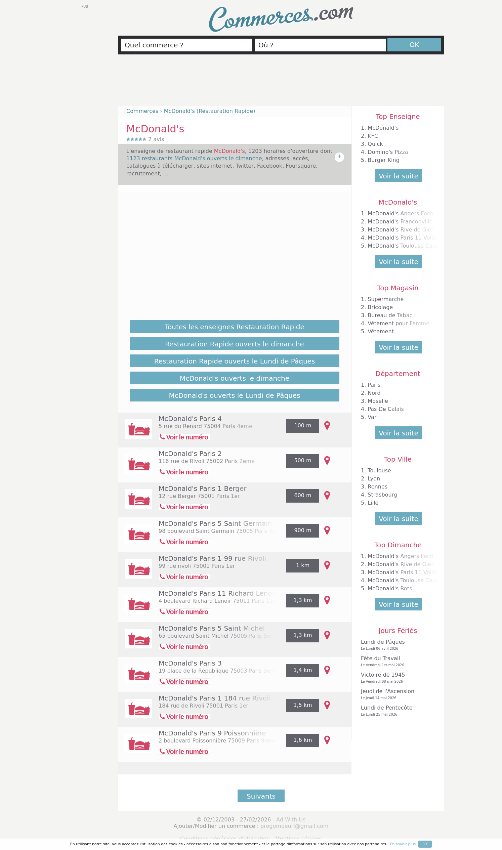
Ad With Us (290, 819)
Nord (374, 393)
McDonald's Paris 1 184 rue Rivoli (214, 698)
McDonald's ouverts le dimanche (234, 378)
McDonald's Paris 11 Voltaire (406, 238)
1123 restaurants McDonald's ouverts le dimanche (194, 158)
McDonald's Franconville (400, 221)
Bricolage (380, 307)
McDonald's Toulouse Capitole (408, 246)
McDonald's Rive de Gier (400, 229)
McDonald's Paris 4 (190, 419)
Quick (375, 144)
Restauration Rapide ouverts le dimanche (234, 344)
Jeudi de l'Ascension (396, 694)
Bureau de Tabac (390, 315)
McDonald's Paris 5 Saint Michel (212, 628)
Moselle (378, 401)
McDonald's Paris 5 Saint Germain (215, 523)
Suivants (261, 796)
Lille (373, 503)
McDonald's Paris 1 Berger (203, 488)
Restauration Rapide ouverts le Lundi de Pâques (234, 361)
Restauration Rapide (226, 111)
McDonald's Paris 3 (190, 663)
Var (372, 417)
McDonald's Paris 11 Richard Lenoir (218, 593)
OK (414, 45)
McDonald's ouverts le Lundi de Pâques (234, 395)
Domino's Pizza (388, 152)
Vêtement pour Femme (398, 323)
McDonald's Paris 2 (190, 454)
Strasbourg (382, 495)
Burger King (383, 160)
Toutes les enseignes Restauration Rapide (234, 327)
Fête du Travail (396, 661)
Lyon (374, 478)
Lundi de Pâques (396, 645)
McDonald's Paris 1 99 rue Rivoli (212, 558)
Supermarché (386, 299)
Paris (374, 385)
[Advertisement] (281, 83)
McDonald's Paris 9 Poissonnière (212, 733)
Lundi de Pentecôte (396, 711)
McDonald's (383, 128)
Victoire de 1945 (396, 678)
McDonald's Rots (390, 588)
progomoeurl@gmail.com (294, 826)
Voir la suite (398, 176)
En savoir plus (403, 844)
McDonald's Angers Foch (400, 213)
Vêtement (381, 331)
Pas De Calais (386, 409)
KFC (373, 136)
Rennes (377, 486)
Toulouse (379, 470)
